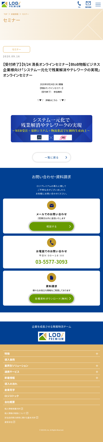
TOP (5, 14)
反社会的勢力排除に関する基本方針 (20, 417)
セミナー (25, 14)
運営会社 (8, 422)
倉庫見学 (10, 390)
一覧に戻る (52, 157)
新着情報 (14, 14)
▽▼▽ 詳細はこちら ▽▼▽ (51, 100)
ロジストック (12, 396)
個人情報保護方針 (12, 408)
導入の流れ (11, 384)
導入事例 (10, 359)
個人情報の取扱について (15, 413)
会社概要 (10, 402)
